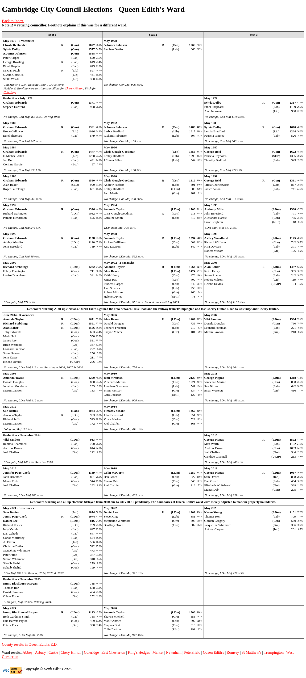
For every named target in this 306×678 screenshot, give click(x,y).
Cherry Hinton (74, 88)
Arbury (40, 652)
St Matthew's (251, 652)
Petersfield (192, 652)
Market (158, 652)
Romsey (233, 652)
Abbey (28, 652)
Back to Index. (13, 21)
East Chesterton (113, 652)
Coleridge (10, 92)
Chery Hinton (71, 652)
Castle (53, 652)
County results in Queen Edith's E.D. (30, 644)
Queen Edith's (213, 652)
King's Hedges (139, 652)
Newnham (174, 652)
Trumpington (274, 652)
